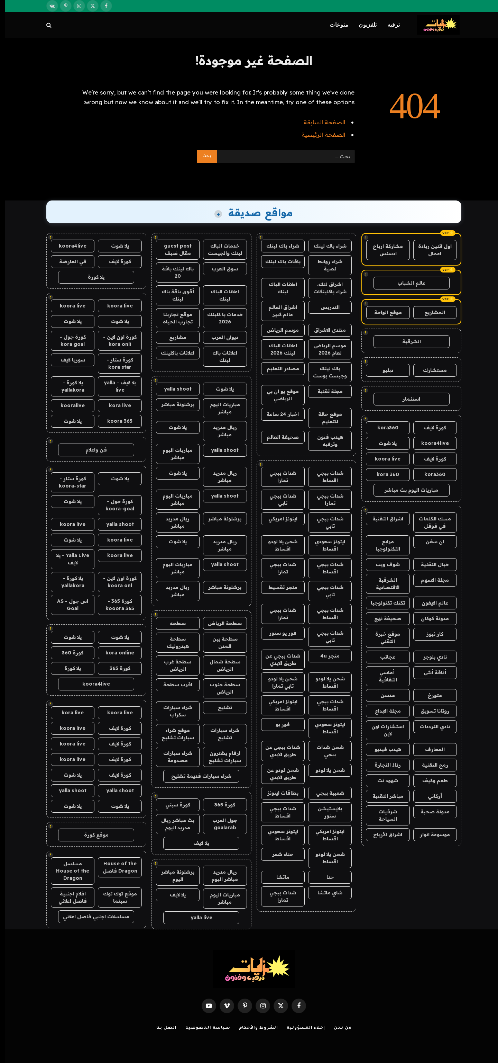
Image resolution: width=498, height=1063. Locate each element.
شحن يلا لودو (325, 770)
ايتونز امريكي (278, 519)
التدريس (325, 307)
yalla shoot (173, 389)
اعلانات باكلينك (173, 353)
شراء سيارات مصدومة (172, 756)
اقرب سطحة (172, 684)
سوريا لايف (68, 360)
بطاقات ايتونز (278, 793)
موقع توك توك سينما (115, 897)
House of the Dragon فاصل (115, 867)
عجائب (382, 657)
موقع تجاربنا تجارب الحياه (173, 318)
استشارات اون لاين (383, 730)
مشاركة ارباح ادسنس (383, 250)
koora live (383, 459)
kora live (115, 405)
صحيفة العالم (278, 437)
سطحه (173, 623)
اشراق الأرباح (382, 834)
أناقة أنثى (430, 672)
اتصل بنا (161, 1028)
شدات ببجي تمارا (278, 476)
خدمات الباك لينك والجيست (220, 249)
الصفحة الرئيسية (318, 134)
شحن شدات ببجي (325, 751)
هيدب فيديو (383, 749)
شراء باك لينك (325, 246)
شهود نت (382, 780)
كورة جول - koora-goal (115, 505)
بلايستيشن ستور (325, 812)
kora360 (383, 428)
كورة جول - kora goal (68, 340)
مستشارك (430, 370)
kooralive (68, 405)
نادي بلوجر (430, 657)
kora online (115, 653)
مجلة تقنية (325, 391)
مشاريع (173, 337)
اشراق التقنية (383, 519)
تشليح (220, 707)
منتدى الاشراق (325, 330)
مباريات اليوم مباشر (220, 408)
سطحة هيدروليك (173, 642)
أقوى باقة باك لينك (173, 295)
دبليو (383, 370)
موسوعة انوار (430, 834)
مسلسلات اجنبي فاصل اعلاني (91, 916)
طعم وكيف (430, 780)
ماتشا (278, 877)
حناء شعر (277, 854)
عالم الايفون (430, 603)
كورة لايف (430, 428)
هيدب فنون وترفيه (325, 440)
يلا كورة (91, 277)
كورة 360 (68, 653)
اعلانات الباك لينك (278, 288)
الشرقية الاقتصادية (383, 583)
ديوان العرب (219, 337)
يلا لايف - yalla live (115, 386)
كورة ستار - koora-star (68, 482)
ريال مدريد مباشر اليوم (220, 875)
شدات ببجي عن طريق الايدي (277, 659)
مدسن (383, 695)
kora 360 (383, 474)
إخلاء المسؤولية (301, 1028)
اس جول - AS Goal (67, 604)
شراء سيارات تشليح (219, 734)
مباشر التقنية (383, 796)
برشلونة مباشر (173, 404)
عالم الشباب (407, 283)
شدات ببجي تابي (278, 499)
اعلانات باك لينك (220, 356)
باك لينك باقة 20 (173, 272)
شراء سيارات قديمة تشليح (196, 776)
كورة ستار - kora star (115, 363)
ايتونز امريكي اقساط (278, 705)
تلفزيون (363, 24)
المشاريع (429, 312)
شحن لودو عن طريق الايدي (278, 773)
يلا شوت (383, 443)
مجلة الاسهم (430, 580)
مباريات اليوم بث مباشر (406, 490)
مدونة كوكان (430, 618)
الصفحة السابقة (319, 122)
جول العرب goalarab (220, 824)
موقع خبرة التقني (382, 637)
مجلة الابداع (383, 711)
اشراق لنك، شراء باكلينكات (325, 288)
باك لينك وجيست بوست (325, 372)
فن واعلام (91, 450)
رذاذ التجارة (383, 765)
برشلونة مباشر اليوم (173, 875)
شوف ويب (383, 564)
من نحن (338, 1028)
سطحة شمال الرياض (220, 665)
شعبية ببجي (325, 793)
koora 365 (115, 421)
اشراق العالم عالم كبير (278, 311)
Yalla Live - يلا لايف (67, 559)
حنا (325, 877)
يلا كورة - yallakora (68, 386)
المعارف (430, 749)
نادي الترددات (430, 726)
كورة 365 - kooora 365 (115, 604)
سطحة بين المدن (220, 642)
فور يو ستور (278, 633)
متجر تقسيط (278, 587)
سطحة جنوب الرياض (220, 688)
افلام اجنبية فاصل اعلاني (68, 897)
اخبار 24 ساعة (278, 414)
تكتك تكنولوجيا (383, 603)
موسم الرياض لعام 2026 (325, 349)
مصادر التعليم (278, 368)
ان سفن (430, 541)
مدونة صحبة (430, 812)
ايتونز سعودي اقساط (325, 545)
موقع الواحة (383, 312)
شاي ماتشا (325, 893)
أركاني (430, 796)
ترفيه (388, 24)
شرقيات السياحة (383, 815)
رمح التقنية (430, 765)
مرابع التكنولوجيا (383, 545)
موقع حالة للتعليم (325, 418)
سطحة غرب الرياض (172, 665)
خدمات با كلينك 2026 (220, 318)
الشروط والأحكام (254, 1028)
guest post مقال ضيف (173, 249)
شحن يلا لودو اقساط (278, 545)
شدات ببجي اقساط (325, 476)
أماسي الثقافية (383, 676)
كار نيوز (430, 634)
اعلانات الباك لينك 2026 (278, 349)
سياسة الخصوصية (203, 1028)
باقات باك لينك (278, 261)
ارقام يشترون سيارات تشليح (220, 756)
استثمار (406, 399)
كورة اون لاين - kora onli (115, 340)
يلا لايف (196, 843)
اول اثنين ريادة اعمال (430, 250)
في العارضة (68, 261)
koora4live (430, 443)
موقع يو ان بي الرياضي (278, 395)
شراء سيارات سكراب (172, 711)
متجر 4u (325, 656)
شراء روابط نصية (325, 265)
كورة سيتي (172, 805)
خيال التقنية (430, 564)
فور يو (278, 724)
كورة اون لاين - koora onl (115, 582)
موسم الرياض (278, 330)
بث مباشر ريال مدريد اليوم (173, 824)
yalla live (197, 917)
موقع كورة (91, 835)
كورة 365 (220, 805)
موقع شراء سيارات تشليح (173, 734)
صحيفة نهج (382, 618)
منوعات (334, 24)
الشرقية (406, 341)
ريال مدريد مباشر (220, 431)
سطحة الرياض (220, 623)
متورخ (430, 695)
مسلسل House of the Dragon (67, 870)
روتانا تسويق (430, 711)
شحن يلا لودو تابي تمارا (278, 682)
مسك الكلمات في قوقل (430, 522)
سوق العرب (220, 269)
